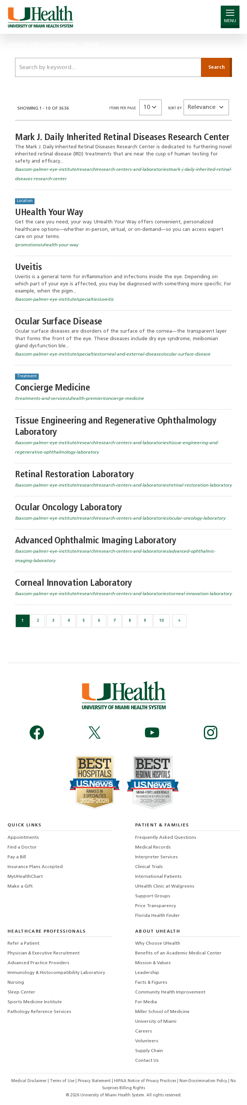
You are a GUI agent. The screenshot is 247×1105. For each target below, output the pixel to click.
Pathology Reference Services (39, 1012)
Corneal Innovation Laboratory (73, 583)
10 (161, 621)
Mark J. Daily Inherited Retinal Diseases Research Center (122, 137)
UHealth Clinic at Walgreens (164, 886)
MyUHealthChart (25, 876)
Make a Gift (20, 886)
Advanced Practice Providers (38, 963)
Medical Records (153, 847)
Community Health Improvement (170, 992)
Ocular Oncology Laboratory (68, 508)
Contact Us (147, 1060)
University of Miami (155, 1021)
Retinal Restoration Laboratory (74, 474)
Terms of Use (62, 1081)
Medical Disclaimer (29, 1081)
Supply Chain (149, 1051)
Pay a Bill (17, 857)
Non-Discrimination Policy (203, 1081)
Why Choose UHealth (157, 943)
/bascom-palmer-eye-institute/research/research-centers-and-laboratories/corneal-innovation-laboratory (123, 594)
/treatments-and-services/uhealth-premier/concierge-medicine (79, 398)
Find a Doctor (22, 847)
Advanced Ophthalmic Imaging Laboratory (95, 541)
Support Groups (152, 896)
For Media (146, 1002)
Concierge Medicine (52, 388)
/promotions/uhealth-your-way (46, 245)
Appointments (23, 837)
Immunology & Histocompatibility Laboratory (56, 973)
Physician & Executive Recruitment (44, 953)
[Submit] (216, 67)
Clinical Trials (149, 867)
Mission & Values (153, 963)
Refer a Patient (23, 943)
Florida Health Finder (157, 916)
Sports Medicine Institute (35, 1002)
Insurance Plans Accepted (35, 867)
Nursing (16, 982)
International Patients (158, 876)
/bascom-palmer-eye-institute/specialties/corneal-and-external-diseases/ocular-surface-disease (113, 354)
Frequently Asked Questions (165, 837)
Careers (143, 1031)
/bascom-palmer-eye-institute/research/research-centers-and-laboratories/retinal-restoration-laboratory (123, 485)
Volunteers (146, 1041)
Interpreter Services (156, 857)
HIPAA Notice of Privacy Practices (145, 1081)
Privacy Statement (95, 1081)
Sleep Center (21, 992)
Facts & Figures (151, 982)
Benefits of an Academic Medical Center (178, 953)
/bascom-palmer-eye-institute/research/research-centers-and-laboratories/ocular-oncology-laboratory (120, 518)
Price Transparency (155, 906)
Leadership (147, 973)
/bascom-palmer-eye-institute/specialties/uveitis (64, 299)
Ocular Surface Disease (58, 322)
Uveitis (28, 267)
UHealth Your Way (49, 212)
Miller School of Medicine (162, 1012)
